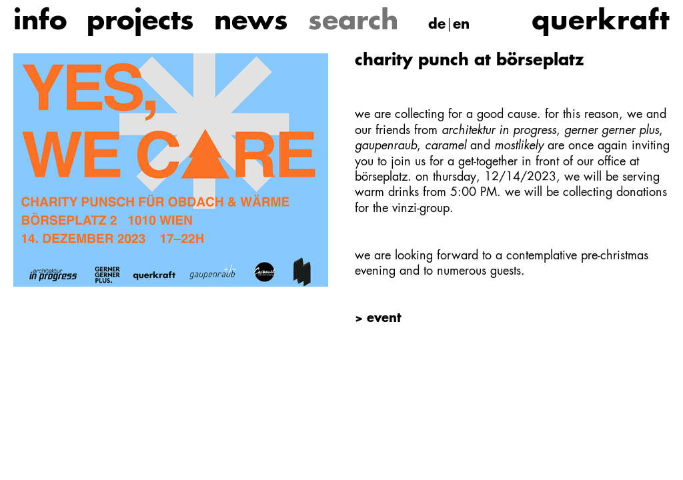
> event (378, 319)
